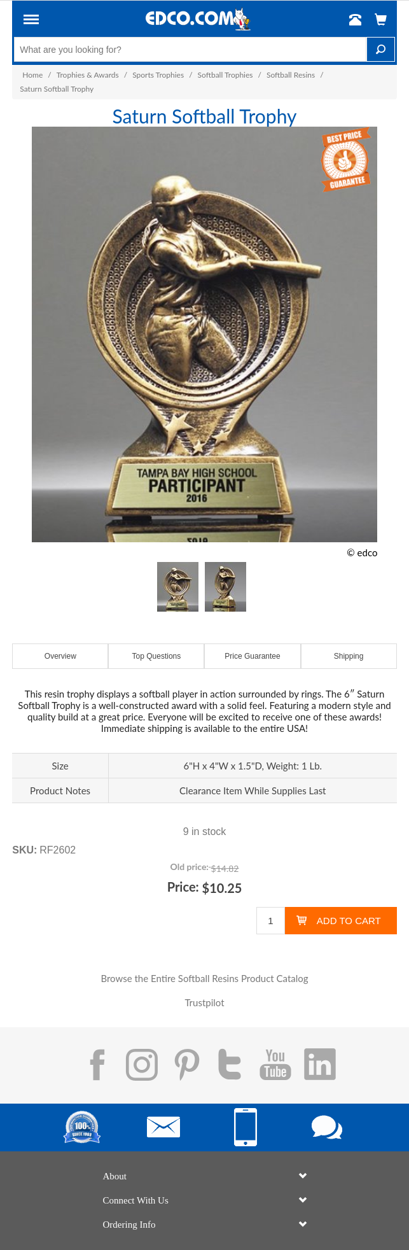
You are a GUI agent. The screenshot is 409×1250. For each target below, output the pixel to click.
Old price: (189, 866)
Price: (183, 886)
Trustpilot (204, 1002)
